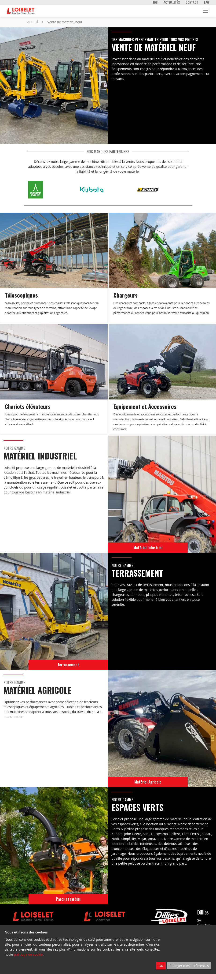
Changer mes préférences (189, 965)
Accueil (32, 21)
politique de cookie (28, 954)
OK (161, 965)
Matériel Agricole (147, 782)
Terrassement (68, 665)
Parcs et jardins (68, 899)
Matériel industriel (147, 547)
